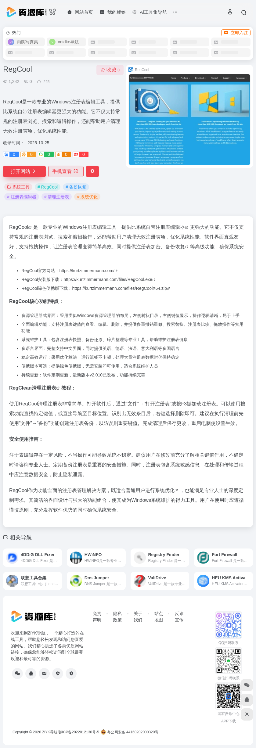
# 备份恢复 (76, 187)
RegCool (18, 227)
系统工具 (18, 187)
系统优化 (165, 490)
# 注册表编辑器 (21, 196)
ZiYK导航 (49, 732)
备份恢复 (175, 246)
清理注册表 (44, 387)
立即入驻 (236, 32)
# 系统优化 (87, 196)
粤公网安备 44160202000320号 (129, 732)
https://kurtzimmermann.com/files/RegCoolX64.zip (119, 288)
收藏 (110, 69)
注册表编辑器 (170, 227)
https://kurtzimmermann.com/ (86, 270)
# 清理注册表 (56, 196)
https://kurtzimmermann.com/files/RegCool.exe (107, 279)
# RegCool (48, 187)
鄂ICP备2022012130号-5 (78, 732)
